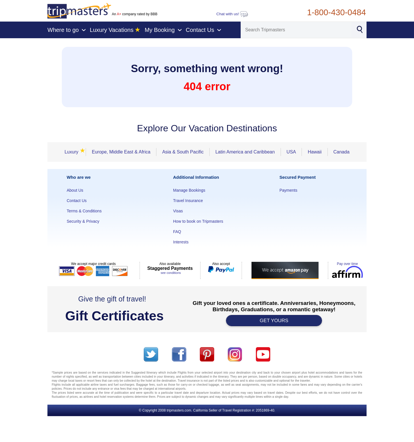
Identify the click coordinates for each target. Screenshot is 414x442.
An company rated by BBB (134, 14)
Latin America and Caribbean (245, 151)
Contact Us (77, 200)
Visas (178, 211)
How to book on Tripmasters (198, 221)
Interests (181, 242)
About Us (75, 190)
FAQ (177, 231)
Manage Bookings (189, 190)
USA (291, 151)
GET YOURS (274, 320)
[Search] (296, 30)
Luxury (73, 151)
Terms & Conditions (84, 211)
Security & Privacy (83, 221)
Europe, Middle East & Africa (121, 151)
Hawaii (314, 151)
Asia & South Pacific (183, 151)
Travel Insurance (188, 200)
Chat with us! (232, 14)
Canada (342, 151)
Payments (288, 190)
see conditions (171, 272)
